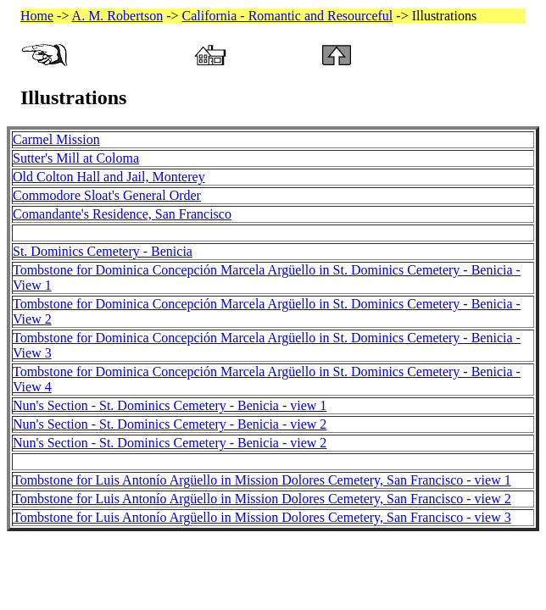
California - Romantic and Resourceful (287, 15)
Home (36, 15)
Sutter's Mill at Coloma (76, 158)
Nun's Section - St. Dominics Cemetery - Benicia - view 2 (169, 424)
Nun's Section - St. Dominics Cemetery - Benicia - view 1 (169, 405)
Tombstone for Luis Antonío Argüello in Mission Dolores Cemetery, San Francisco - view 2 (262, 498)
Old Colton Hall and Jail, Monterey (109, 176)
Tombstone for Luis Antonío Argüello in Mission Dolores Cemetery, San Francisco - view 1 (262, 480)
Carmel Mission (56, 139)
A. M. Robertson (118, 15)
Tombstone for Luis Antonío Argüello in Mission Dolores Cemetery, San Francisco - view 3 (262, 517)
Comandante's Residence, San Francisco (122, 214)
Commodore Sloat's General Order (107, 195)
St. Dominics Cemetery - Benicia (102, 251)
